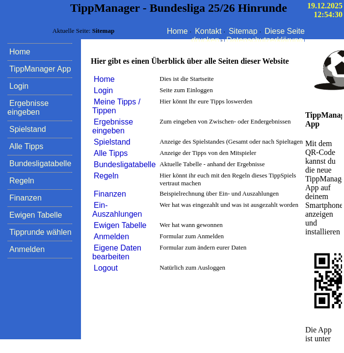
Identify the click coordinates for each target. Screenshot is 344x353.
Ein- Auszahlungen (117, 209)
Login (103, 90)
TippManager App (40, 69)
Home (177, 31)
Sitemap (243, 31)
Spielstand (112, 142)
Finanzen (110, 194)
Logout (106, 268)
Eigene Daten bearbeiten (116, 252)
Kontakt (208, 31)
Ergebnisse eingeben (112, 126)
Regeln (106, 176)
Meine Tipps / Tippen (116, 106)
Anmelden (111, 236)
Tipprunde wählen (40, 232)
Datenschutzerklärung (264, 40)
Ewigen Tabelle (120, 225)
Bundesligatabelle (125, 164)
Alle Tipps (111, 153)
